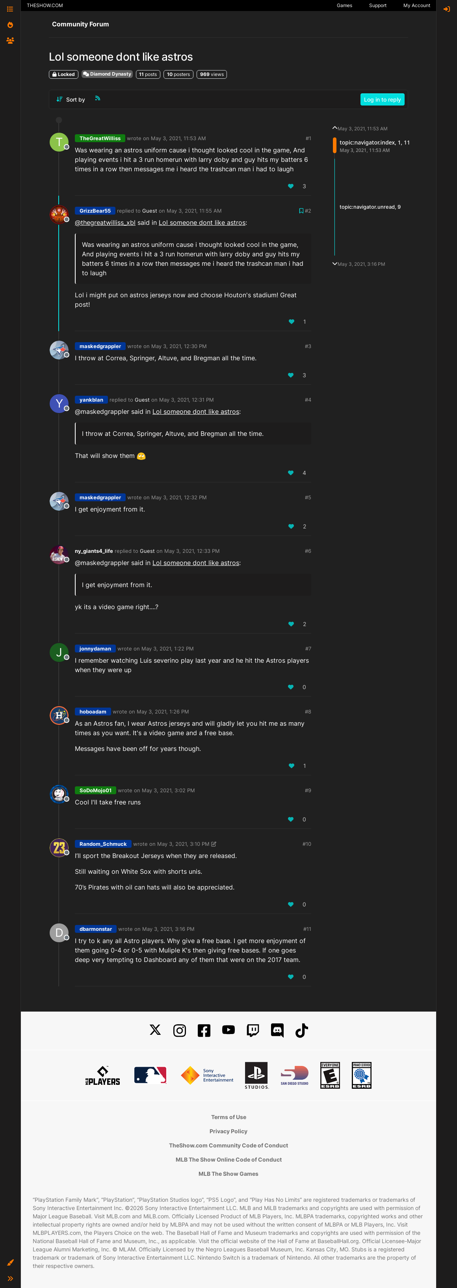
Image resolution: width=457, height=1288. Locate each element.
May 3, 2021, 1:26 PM (163, 711)
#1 (308, 138)
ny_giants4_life (94, 551)
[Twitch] (253, 1030)
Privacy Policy (228, 1131)
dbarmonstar (96, 929)
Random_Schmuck (103, 844)
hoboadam (93, 711)
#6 (308, 551)
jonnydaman (95, 648)
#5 (308, 497)
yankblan (91, 400)
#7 (308, 648)
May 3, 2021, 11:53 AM (178, 138)
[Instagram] (179, 1030)
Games (344, 5)
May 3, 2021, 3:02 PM (168, 790)
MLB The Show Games (228, 1173)
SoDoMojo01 (95, 790)
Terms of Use (228, 1117)
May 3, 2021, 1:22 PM (167, 648)
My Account (416, 5)
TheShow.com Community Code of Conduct (228, 1145)
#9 (308, 790)
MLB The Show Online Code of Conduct (229, 1159)
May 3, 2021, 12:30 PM (179, 346)
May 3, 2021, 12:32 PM (179, 497)
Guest (149, 211)
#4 (308, 400)
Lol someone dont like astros (202, 222)
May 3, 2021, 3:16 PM (168, 929)
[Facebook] (204, 1030)
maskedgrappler (100, 346)
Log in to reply (382, 99)
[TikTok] (301, 1030)
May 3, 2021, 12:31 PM (186, 400)
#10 (307, 844)
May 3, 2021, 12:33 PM (192, 551)
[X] (155, 1030)
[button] (10, 1262)
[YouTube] (228, 1030)
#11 (307, 929)
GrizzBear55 (95, 211)
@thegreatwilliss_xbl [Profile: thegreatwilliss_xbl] (105, 222)
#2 (308, 211)
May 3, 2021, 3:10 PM (183, 844)
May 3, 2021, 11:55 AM (194, 211)
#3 (308, 346)
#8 (308, 711)
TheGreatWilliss (100, 138)
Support (377, 5)
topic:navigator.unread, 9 (370, 207)
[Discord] (277, 1030)
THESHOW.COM (45, 5)
